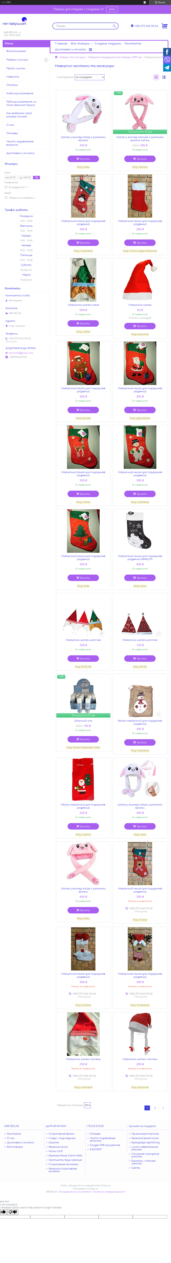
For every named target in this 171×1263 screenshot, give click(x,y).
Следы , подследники (62, 1138)
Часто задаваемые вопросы (20, 143)
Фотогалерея (16, 51)
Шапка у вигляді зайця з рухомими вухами (140, 806)
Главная (61, 43)
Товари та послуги (72, 57)
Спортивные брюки (61, 1134)
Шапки (135, 1168)
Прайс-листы (15, 68)
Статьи (12, 85)
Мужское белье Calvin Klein (65, 1155)
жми (112, 9)
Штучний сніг (83, 720)
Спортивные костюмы (63, 1164)
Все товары (80, 43)
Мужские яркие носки (145, 1138)
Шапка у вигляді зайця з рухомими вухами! (83, 139)
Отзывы (12, 133)
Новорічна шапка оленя (83, 305)
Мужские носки (58, 1147)
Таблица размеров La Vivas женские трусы (21, 103)
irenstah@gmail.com (21, 353)
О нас (10, 124)
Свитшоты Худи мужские (65, 1160)
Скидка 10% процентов (105, 1145)
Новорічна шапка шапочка (83, 640)
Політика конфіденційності (109, 1192)
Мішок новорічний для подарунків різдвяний (140, 722)
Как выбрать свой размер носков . (19, 115)
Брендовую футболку (145, 1142)
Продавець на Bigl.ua (85, 1188)
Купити (85, 159)
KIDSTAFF (96, 1149)
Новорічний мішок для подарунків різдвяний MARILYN (140, 558)
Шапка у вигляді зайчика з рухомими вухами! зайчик (140, 139)
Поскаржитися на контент (75, 1192)
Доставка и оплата (70, 49)
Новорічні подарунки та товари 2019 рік (115, 57)
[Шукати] (114, 26)
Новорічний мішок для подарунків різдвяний (83, 223)
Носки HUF (56, 1151)
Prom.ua (106, 1185)
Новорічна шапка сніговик (83, 1059)
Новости (12, 76)
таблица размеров (19, 93)
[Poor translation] (12, 1212)
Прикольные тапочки (145, 1134)
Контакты (133, 43)
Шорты (54, 1142)
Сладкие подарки (108, 43)
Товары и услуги (17, 59)
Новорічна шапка (139, 305)
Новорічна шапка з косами (139, 1059)
